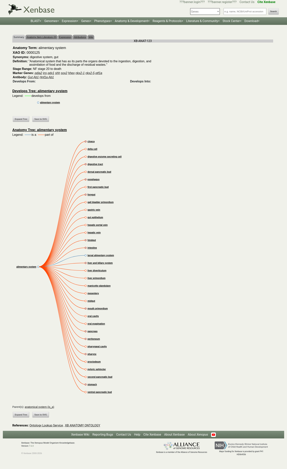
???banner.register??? (222, 2)
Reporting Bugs (102, 434)
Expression (69, 21)
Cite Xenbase (152, 434)
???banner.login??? (192, 2)
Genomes (50, 21)
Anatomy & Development (131, 21)
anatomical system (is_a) (39, 406)
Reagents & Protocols (167, 21)
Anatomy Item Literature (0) (42, 37)
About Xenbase (174, 434)
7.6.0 (31, 446)
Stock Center (231, 21)
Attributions (80, 37)
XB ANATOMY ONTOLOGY (82, 425)
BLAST (35, 21)
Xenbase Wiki (80, 434)
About (198, 434)
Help (137, 434)
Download (251, 21)
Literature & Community (202, 21)
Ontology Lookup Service (46, 425)
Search (273, 11)
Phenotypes (102, 21)
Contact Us (247, 2)
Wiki (90, 37)
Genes (85, 21)
